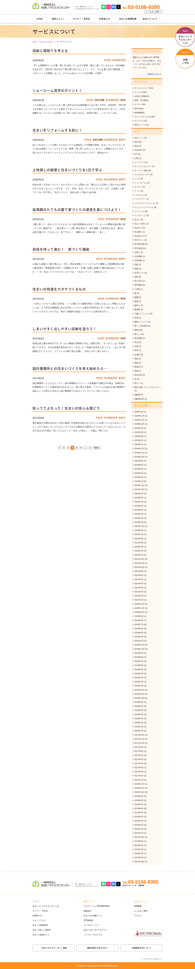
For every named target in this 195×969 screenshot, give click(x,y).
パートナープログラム (93, 935)
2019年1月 (139, 686)
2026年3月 (139, 412)
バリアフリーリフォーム (144, 203)
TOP (34, 42)
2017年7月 (139, 755)
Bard (136, 142)
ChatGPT (138, 150)
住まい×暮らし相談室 (41, 930)
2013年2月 (139, 853)
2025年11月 (139, 420)
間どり (137, 383)
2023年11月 (139, 485)
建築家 (137, 309)
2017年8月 (139, 751)
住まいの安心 (140, 224)
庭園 (136, 297)
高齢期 (137, 395)
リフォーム (139, 211)
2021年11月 (139, 563)
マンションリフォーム (143, 207)
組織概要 (138, 906)
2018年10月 (139, 698)
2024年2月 (139, 477)
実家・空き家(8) (141, 100)
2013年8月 (139, 841)
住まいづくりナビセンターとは (45, 906)
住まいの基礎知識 (127, 18)
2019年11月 (139, 645)
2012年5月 (139, 857)
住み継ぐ (138, 232)
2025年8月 (139, 432)
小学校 (137, 289)
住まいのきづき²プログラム (95, 930)
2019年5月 (139, 669)
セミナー (122, 139)
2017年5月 (139, 763)
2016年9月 (139, 796)
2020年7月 (139, 624)
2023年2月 (139, 518)
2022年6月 (139, 538)
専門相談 (138, 285)
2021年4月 (139, 592)
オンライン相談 (141, 170)
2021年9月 (139, 571)
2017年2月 (139, 776)
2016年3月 (139, 821)
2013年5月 (139, 845)
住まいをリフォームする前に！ (57, 130)
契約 (136, 277)
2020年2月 (139, 641)
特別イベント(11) (141, 125)
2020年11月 (139, 608)
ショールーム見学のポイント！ (57, 90)
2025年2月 (139, 440)
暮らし (137, 334)
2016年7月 (139, 804)
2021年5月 (139, 588)
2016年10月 (139, 792)
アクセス (138, 916)
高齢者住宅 (139, 399)
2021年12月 (139, 559)
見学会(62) (139, 108)
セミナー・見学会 (81, 18)
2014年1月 (139, 833)
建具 (136, 301)
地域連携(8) (139, 113)
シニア (137, 178)
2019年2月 (139, 682)
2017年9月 (139, 747)
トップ (35, 901)
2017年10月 (139, 743)
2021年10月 (139, 567)
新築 (136, 330)
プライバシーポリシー (153, 959)
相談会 (137, 367)
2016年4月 (139, 816)
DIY (136, 154)
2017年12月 (139, 735)
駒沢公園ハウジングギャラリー (147, 387)
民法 (136, 342)
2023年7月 (139, 502)
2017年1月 (139, 780)
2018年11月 (139, 694)
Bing (136, 146)
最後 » (96, 448)
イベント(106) (140, 92)
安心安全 (138, 281)
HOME (39, 18)
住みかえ (138, 228)
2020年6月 (139, 628)
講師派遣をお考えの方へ (97, 947)
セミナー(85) (139, 104)
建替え (137, 305)
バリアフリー (140, 199)
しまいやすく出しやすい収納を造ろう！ (64, 328)
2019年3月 (139, 677)
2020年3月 (139, 637)
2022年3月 (139, 547)
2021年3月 (139, 596)
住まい (137, 219)
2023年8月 (139, 498)
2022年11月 (139, 526)
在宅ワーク (139, 273)
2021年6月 (139, 583)
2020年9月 (139, 616)
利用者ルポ (104, 18)
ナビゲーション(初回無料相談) (96, 906)
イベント (107, 60)
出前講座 (138, 260)
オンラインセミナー (143, 166)
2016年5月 (139, 812)
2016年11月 (139, 788)
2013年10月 (139, 837)
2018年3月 (139, 722)
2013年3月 (139, 849)
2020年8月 (139, 620)
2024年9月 (139, 461)
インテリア (139, 162)
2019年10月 (139, 649)
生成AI (137, 354)
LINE (136, 158)
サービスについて (118, 60)
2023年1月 (139, 522)
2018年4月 (139, 718)
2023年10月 (139, 489)
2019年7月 (139, 661)
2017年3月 (139, 772)
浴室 (136, 346)
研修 (136, 371)
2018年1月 (139, 731)
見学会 (123, 100)
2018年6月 (139, 710)
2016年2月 (139, 825)
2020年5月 (139, 633)
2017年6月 (139, 759)
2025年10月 (139, 424)
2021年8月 (139, 575)
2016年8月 (139, 800)
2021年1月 (139, 600)
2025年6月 (139, 436)
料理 (136, 318)
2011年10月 (139, 861)
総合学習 (138, 375)
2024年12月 (139, 448)
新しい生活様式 (141, 326)
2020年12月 (139, 604)
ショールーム (140, 183)
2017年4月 (139, 767)
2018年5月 (139, 714)
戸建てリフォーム (142, 314)
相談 (136, 363)
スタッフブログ (46, 42)
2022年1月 (139, 555)
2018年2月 (139, 727)
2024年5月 (139, 469)
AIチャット (139, 138)
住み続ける (139, 236)
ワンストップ (140, 215)
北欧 (136, 264)
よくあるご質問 (152, 12)
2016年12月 (139, 784)
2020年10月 (139, 612)
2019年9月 (139, 653)
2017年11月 (139, 739)
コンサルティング (91, 925)
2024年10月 (139, 457)
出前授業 (138, 256)
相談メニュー (58, 18)
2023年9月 (139, 493)
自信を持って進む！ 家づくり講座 (60, 249)
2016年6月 (139, 808)
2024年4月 (139, 473)
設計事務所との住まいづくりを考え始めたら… (69, 368)
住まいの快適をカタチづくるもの (59, 289)
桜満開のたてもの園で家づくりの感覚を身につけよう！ (76, 209)
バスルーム (139, 195)
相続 (136, 359)
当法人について (149, 18)
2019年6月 (139, 665)
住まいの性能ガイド (41, 935)
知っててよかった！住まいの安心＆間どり (66, 408)
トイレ (137, 191)
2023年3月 (139, 514)
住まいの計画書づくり (93, 916)
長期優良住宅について (141, 947)
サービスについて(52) (143, 88)
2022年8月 (139, 530)
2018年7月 (139, 706)
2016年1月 (139, 829)
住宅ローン (139, 240)
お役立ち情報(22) (141, 96)
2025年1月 (139, 444)
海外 (136, 350)
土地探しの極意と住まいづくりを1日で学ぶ (67, 169)
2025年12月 (139, 416)
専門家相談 (88, 920)
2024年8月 (139, 465)
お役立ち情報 (99, 100)
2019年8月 (139, 657)
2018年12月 (139, 690)
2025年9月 (139, 428)
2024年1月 (139, 481)
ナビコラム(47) (140, 121)
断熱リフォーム (141, 322)
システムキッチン (142, 174)
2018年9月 (139, 702)
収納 (136, 269)
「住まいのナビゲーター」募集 (53, 947)
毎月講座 (138, 338)
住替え (137, 252)
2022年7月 (139, 534)
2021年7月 (139, 579)
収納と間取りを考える (50, 50)
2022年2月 (139, 551)
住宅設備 (138, 248)
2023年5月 (139, 510)
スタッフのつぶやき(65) (144, 117)
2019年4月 (139, 673)
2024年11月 (139, 453)
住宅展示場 (139, 244)
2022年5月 (139, 543)
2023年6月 (139, 506)
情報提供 (87, 911)
